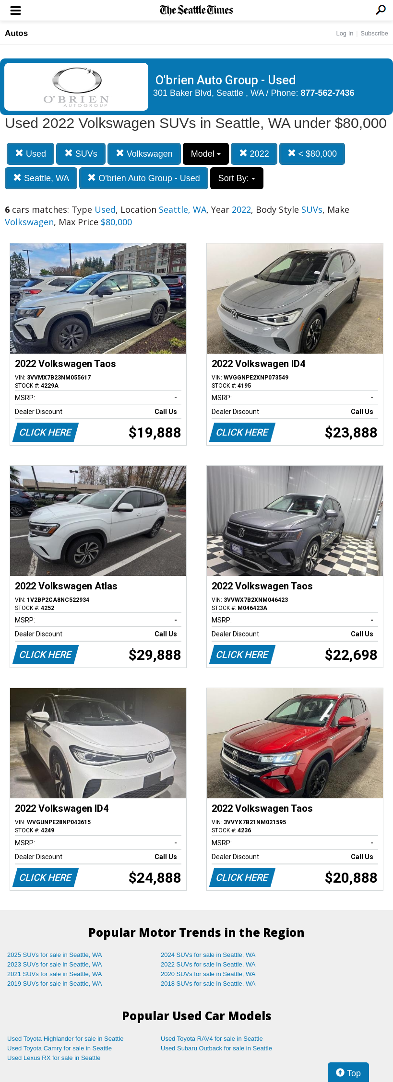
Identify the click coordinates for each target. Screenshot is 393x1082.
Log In (344, 33)
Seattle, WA (41, 178)
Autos (16, 33)
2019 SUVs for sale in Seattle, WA (54, 983)
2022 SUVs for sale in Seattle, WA (208, 964)
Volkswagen (144, 154)
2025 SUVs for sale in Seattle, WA (54, 954)
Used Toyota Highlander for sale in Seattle (65, 1038)
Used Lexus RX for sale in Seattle (53, 1057)
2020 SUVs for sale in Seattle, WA (208, 974)
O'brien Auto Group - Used (143, 178)
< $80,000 (312, 154)
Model (206, 154)
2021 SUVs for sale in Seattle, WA (54, 974)
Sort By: (236, 178)
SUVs (80, 154)
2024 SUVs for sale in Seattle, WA (208, 954)
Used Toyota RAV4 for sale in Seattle (212, 1038)
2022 (254, 154)
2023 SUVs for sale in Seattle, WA (54, 964)
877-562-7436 (328, 93)
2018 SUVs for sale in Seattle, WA (208, 983)
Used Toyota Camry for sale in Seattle (59, 1048)
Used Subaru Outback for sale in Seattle (216, 1048)
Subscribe (374, 33)
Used (30, 154)
